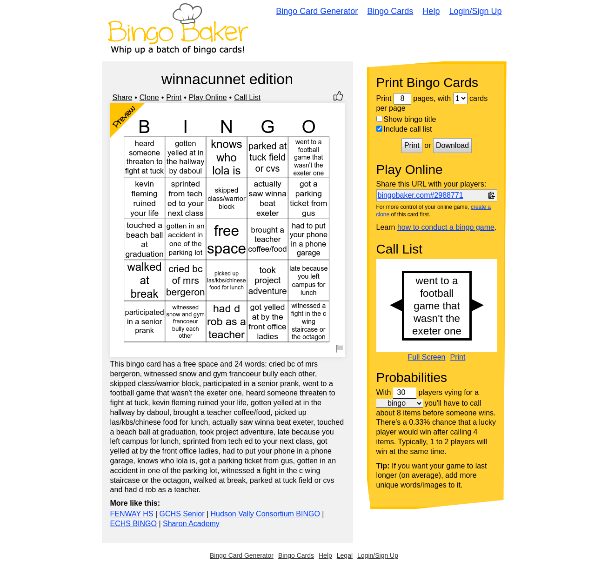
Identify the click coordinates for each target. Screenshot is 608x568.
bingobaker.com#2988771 (420, 195)
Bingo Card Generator (317, 11)
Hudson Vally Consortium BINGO (265, 514)
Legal (345, 555)
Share (123, 97)
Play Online (208, 97)
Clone (149, 97)
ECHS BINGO (133, 524)
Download (452, 145)
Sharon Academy (191, 524)
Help (431, 11)
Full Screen (427, 357)
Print (173, 97)
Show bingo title (406, 119)
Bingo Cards (390, 11)
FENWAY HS (132, 514)
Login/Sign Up (475, 11)
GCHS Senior (182, 514)
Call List (247, 97)
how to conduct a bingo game (445, 227)
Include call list (404, 129)
